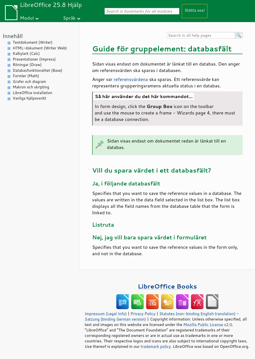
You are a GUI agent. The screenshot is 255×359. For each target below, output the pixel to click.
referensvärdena (131, 79)
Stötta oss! (195, 10)
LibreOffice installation (32, 92)
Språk (69, 17)
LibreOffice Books (167, 286)
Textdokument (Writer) (33, 42)
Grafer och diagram (29, 81)
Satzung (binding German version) (115, 319)
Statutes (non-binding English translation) (197, 313)
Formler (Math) (26, 75)
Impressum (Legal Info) (106, 313)
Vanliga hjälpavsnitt (29, 98)
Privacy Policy (142, 313)
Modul (27, 17)
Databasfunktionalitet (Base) (37, 70)
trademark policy (156, 346)
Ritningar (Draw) (27, 64)
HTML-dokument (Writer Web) (40, 48)
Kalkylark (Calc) (26, 53)
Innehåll (12, 36)
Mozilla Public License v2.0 (207, 324)
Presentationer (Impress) (34, 59)
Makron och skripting (31, 87)
